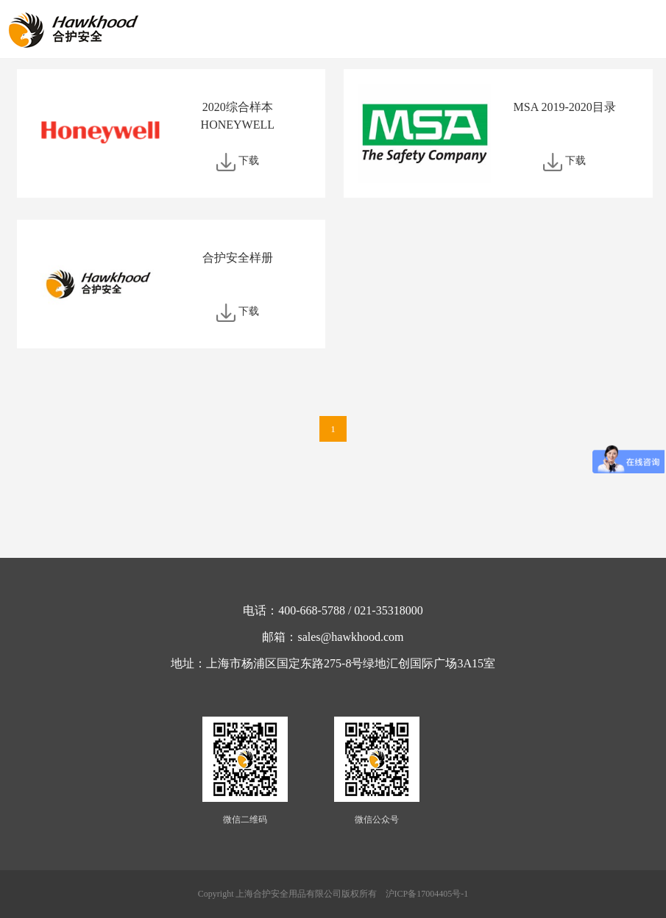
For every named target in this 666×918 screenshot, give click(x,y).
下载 (248, 160)
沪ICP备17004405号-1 (427, 894)
